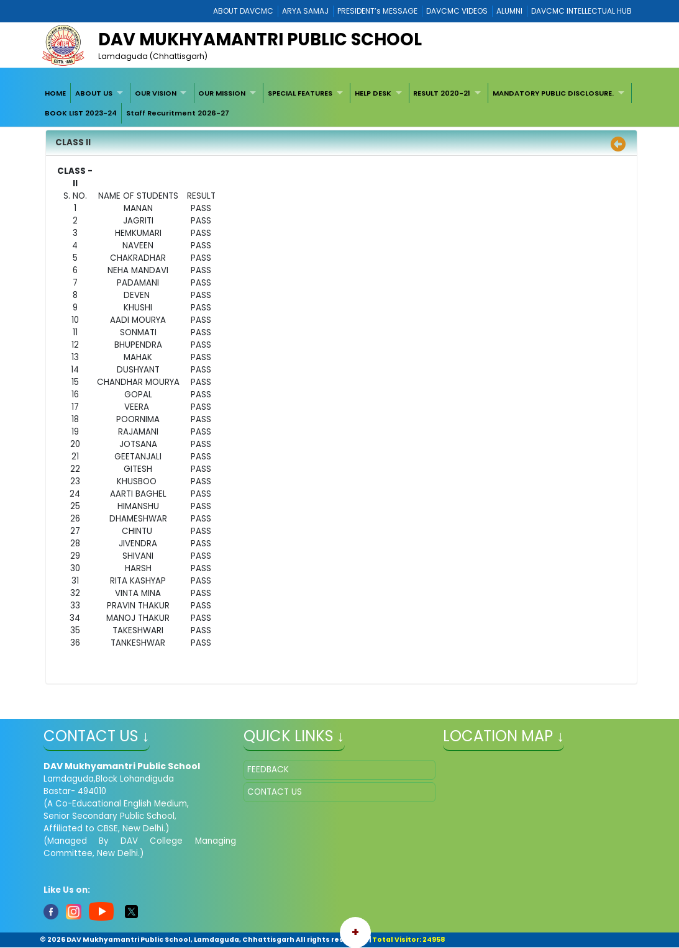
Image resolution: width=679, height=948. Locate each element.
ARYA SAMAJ (305, 11)
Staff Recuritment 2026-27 (177, 113)
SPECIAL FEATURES (300, 93)
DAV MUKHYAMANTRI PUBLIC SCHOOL (260, 39)
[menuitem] (56, 93)
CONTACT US (274, 792)
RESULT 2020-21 (441, 93)
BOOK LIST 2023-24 (81, 113)
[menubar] (340, 103)
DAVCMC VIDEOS (457, 11)
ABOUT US (93, 93)
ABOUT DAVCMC (243, 11)
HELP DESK (373, 93)
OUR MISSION (221, 93)
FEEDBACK (268, 769)
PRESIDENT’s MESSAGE (377, 11)
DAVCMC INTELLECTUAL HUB (581, 11)
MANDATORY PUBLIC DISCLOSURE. (553, 93)
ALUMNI (509, 11)
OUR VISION (155, 93)
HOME (55, 93)
